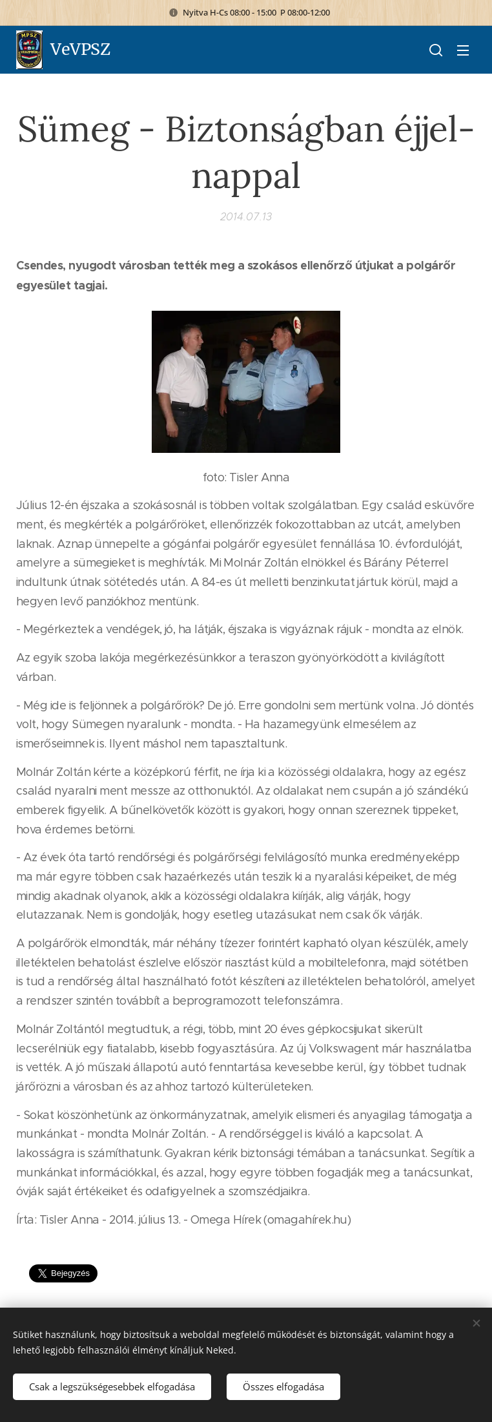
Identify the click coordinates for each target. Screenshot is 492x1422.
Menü (463, 50)
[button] (436, 50)
